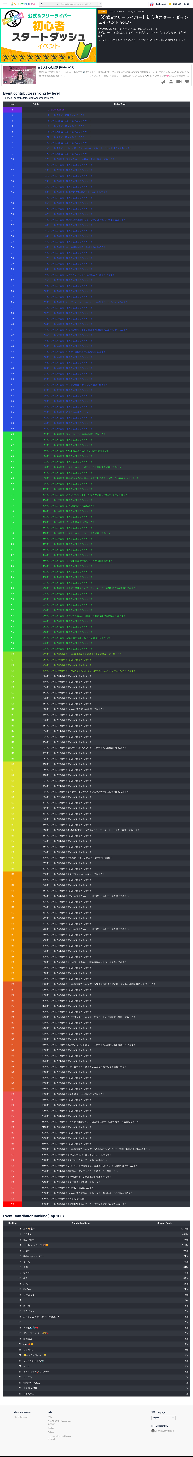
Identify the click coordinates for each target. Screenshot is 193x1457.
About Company (21, 1417)
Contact (51, 1428)
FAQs (50, 1417)
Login (187, 4)
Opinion (51, 1432)
